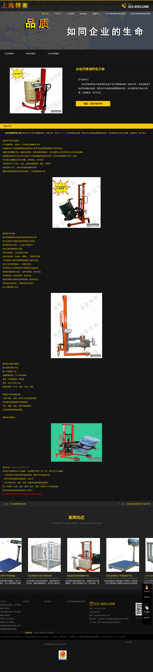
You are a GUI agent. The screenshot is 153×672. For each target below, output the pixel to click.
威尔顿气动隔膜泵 (47, 633)
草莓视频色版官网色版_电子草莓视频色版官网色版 (10, 627)
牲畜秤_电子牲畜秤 (7, 619)
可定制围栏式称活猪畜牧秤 (40, 576)
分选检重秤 (72, 637)
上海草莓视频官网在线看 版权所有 (11, 637)
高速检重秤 (81, 637)
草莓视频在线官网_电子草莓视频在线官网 (10, 613)
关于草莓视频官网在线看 (76, 601)
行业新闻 (25, 601)
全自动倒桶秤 (52, 53)
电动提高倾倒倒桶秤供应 (78, 576)
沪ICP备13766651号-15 (108, 637)
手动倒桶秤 (8, 53)
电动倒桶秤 (30, 53)
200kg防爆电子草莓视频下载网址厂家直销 (121, 576)
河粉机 (36, 633)
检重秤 (46, 637)
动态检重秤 (54, 637)
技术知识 (48, 601)
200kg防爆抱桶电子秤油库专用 (138, 504)
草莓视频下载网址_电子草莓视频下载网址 (10, 606)
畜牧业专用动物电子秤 (20, 467)
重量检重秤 (63, 637)
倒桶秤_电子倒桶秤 (7, 622)
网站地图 (122, 637)
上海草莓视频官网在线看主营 (34, 637)
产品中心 (3, 601)
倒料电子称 (62, 133)
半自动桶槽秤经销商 (18, 504)
